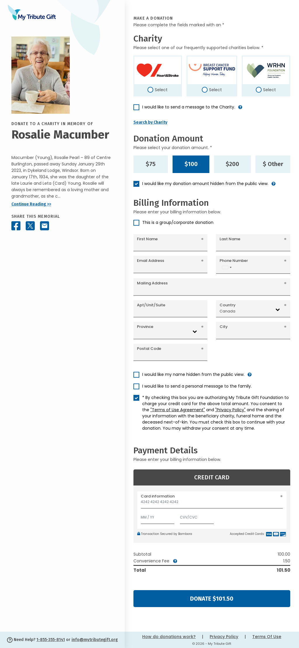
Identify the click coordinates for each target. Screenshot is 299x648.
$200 (232, 163)
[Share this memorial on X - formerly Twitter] (30, 225)
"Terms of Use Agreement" (177, 410)
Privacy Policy (224, 637)
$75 (151, 163)
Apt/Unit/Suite (151, 305)
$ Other (273, 163)
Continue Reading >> (31, 204)
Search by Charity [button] (150, 122)
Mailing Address (152, 283)
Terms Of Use (266, 637)
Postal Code (149, 348)
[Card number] (212, 503)
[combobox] (226, 267)
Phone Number (234, 260)
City (224, 326)
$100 (191, 163)
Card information (158, 496)
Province (145, 326)
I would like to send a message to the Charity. (188, 107)
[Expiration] (158, 516)
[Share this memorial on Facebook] (15, 225)
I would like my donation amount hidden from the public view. (205, 183)
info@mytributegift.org (95, 639)
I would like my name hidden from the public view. (193, 374)
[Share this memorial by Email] (44, 225)
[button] (240, 109)
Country (228, 305)
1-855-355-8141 (50, 639)
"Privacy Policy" (230, 410)
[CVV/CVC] (197, 516)
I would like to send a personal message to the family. (197, 386)
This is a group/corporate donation (177, 222)
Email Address (150, 260)
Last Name (230, 239)
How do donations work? (169, 637)
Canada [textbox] (227, 311)
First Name (147, 239)
